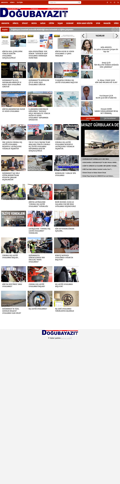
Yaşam (60, 23)
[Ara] (79, 2)
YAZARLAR (100, 35)
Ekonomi (69, 23)
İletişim (20, 2)
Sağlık (42, 23)
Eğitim (51, 23)
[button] (113, 29)
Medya (34, 23)
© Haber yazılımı (60, 338)
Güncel (15, 23)
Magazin (107, 23)
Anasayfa (4, 2)
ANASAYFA (5, 23)
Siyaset (25, 23)
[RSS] (118, 2)
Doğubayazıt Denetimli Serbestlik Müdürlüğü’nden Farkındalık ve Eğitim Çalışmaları (42, 29)
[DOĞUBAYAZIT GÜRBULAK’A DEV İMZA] (100, 138)
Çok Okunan (90, 118)
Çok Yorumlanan (110, 118)
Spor (98, 23)
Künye (12, 2)
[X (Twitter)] (111, 2)
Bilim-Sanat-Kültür (84, 23)
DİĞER (116, 23)
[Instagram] (114, 2)
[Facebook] (107, 2)
